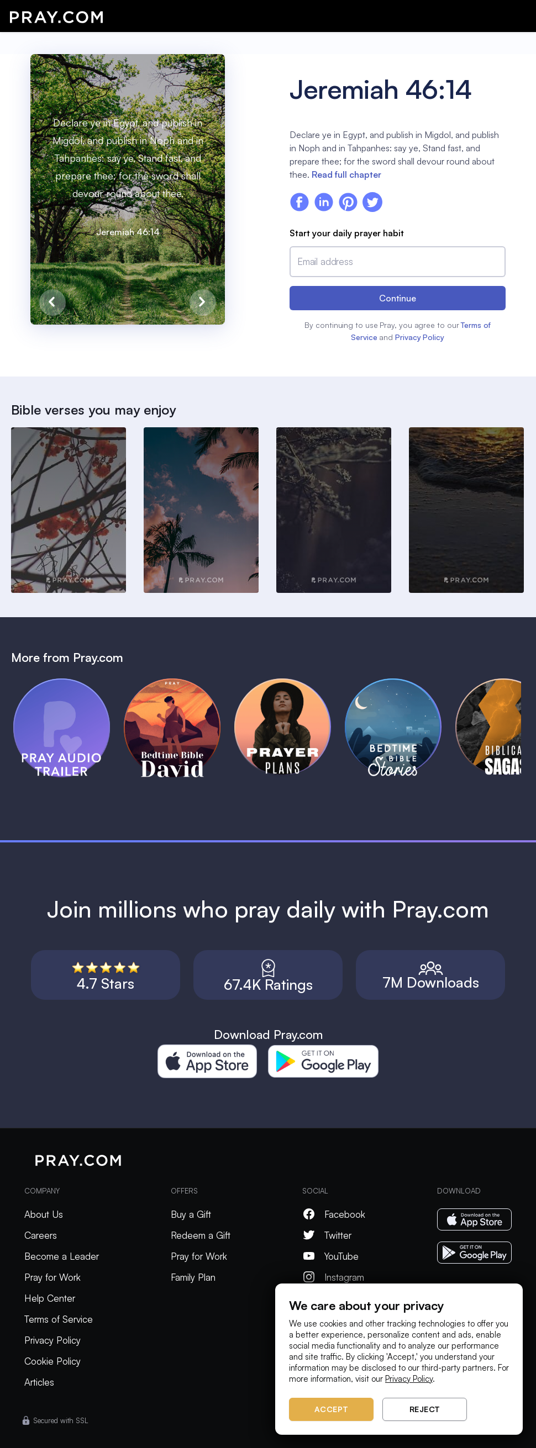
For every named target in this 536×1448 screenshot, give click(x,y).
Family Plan (193, 1277)
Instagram (333, 1277)
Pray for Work (52, 1277)
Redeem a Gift (200, 1235)
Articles (39, 1382)
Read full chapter (346, 174)
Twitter (326, 1235)
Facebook (333, 1214)
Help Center (49, 1298)
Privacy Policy (419, 337)
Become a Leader (61, 1256)
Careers (40, 1235)
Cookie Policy (52, 1361)
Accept (331, 1409)
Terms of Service (58, 1319)
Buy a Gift (191, 1214)
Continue (397, 298)
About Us (43, 1214)
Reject (424, 1409)
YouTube (330, 1256)
